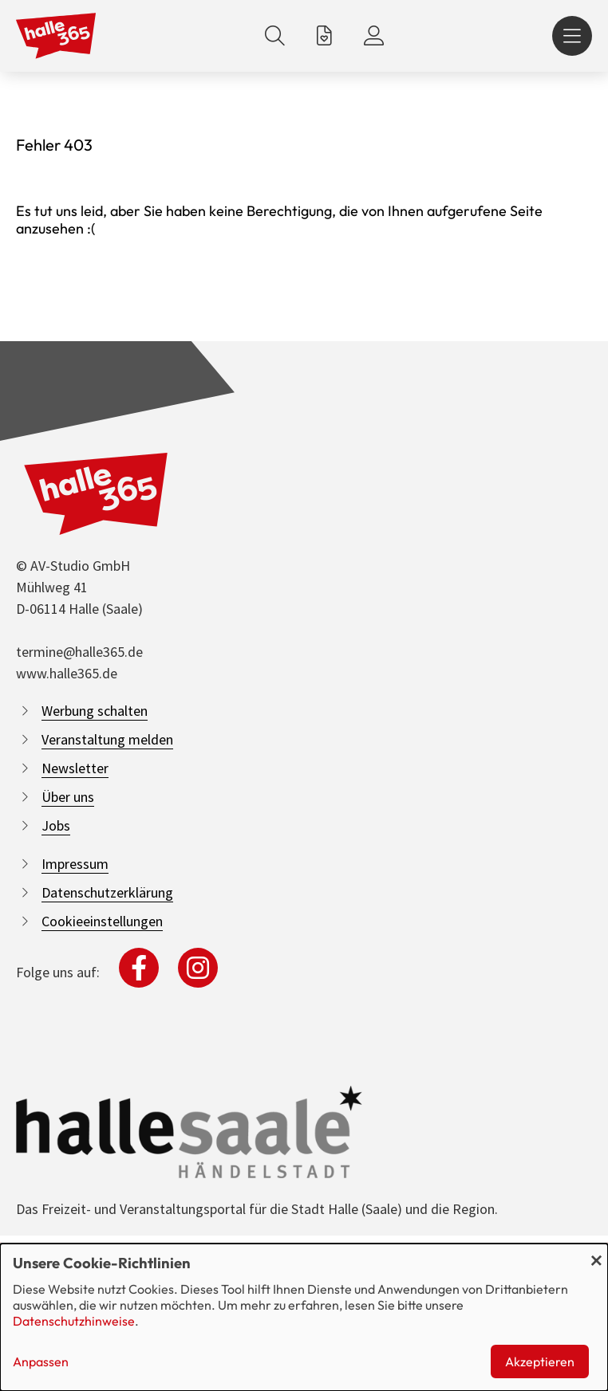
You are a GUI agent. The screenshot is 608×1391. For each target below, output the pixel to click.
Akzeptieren (539, 1361)
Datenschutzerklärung (107, 892)
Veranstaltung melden (107, 739)
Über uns (67, 797)
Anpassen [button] (41, 1361)
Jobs (55, 825)
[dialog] (304, 1317)
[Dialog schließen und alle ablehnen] (596, 1253)
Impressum (75, 864)
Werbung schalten (94, 710)
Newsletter (75, 768)
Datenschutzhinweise (74, 1321)
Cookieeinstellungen (102, 921)
